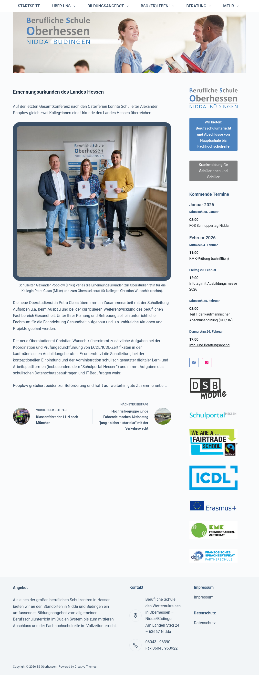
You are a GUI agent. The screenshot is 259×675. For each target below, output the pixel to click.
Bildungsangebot (109, 6)
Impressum (204, 597)
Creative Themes (86, 666)
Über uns (64, 6)
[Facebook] (194, 362)
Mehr (232, 6)
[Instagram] (206, 362)
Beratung (199, 6)
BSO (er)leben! (158, 6)
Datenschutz (205, 623)
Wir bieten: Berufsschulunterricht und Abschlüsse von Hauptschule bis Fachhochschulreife (213, 134)
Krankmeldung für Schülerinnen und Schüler (213, 171)
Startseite (29, 6)
